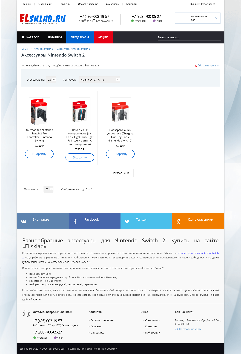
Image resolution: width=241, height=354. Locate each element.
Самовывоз (112, 3)
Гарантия (96, 326)
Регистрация (208, 3)
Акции (103, 37)
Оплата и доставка (88, 3)
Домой (25, 48)
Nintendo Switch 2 (43, 48)
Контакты (131, 3)
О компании (45, 3)
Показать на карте (188, 329)
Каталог (30, 37)
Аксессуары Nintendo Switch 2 (73, 48)
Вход (193, 3)
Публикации (152, 332)
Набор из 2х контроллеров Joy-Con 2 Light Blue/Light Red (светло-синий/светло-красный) (79, 137)
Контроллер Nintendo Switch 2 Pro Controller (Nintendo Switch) (39, 135)
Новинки (55, 37)
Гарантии (65, 3)
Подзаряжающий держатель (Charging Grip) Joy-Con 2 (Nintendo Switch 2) (120, 135)
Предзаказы (80, 37)
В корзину (39, 154)
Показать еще (120, 173)
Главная (26, 3)
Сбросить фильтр (209, 65)
